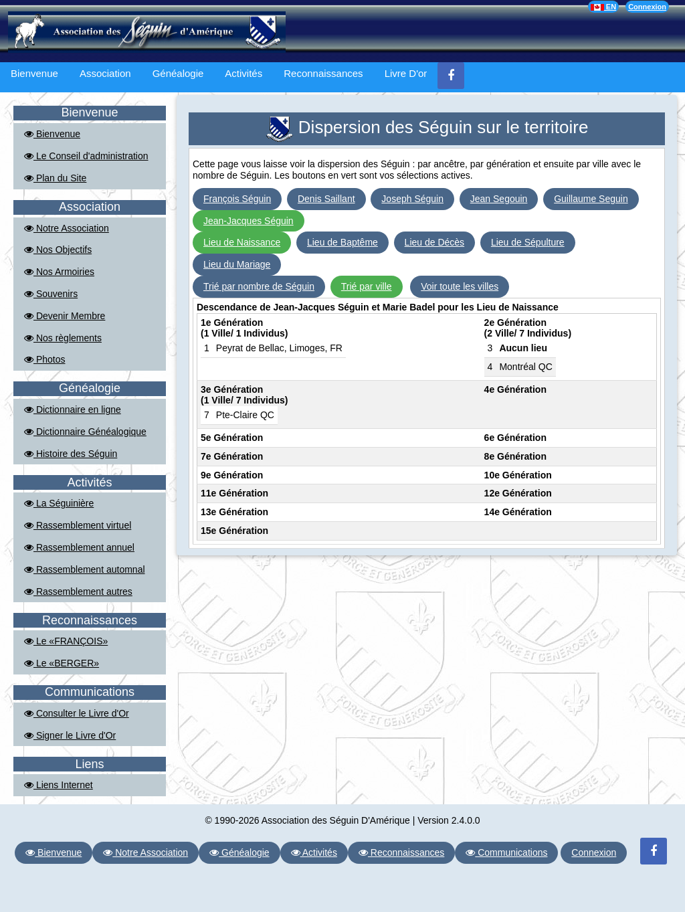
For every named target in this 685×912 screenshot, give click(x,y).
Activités (243, 73)
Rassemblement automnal (84, 569)
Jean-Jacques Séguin (248, 220)
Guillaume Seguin (591, 198)
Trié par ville (366, 286)
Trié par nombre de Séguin (258, 286)
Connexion (647, 7)
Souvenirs (51, 293)
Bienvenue (34, 73)
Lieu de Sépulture (528, 242)
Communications (506, 852)
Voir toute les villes (459, 286)
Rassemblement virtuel (77, 525)
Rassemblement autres (78, 591)
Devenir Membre (64, 315)
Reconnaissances (323, 73)
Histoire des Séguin (70, 453)
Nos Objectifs (58, 249)
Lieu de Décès (435, 242)
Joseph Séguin (412, 198)
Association (105, 73)
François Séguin (237, 198)
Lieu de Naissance (241, 242)
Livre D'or (406, 73)
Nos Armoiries (59, 271)
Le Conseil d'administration (86, 156)
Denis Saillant (326, 198)
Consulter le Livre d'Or (76, 713)
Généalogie (178, 73)
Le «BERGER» (61, 663)
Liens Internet (58, 785)
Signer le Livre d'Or (70, 735)
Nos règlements (63, 338)
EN (603, 7)
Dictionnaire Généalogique (85, 431)
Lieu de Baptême (342, 242)
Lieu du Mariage (236, 264)
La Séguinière (59, 503)
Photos (44, 359)
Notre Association (66, 228)
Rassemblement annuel (79, 547)
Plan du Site (55, 178)
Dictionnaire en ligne (72, 409)
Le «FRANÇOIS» (66, 641)
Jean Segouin (499, 198)
